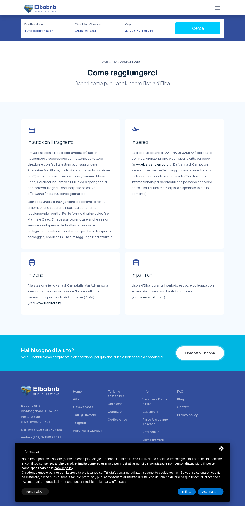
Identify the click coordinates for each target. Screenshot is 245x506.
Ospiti (129, 24)
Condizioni (116, 412)
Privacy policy (187, 415)
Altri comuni (151, 432)
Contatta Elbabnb (200, 353)
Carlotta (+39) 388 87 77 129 (41, 430)
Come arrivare (153, 440)
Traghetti (80, 423)
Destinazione (33, 24)
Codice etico (117, 419)
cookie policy (63, 468)
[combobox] (47, 30)
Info (145, 391)
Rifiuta (186, 491)
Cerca (198, 28)
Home (77, 391)
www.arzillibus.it (152, 297)
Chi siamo (115, 404)
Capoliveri (150, 412)
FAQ (180, 391)
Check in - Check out (89, 24)
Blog (180, 399)
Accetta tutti (210, 491)
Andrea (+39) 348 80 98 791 (41, 437)
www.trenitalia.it (48, 303)
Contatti (183, 407)
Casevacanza (83, 407)
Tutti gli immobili (85, 415)
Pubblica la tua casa (87, 430)
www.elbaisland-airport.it (152, 164)
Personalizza (35, 491)
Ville (76, 399)
